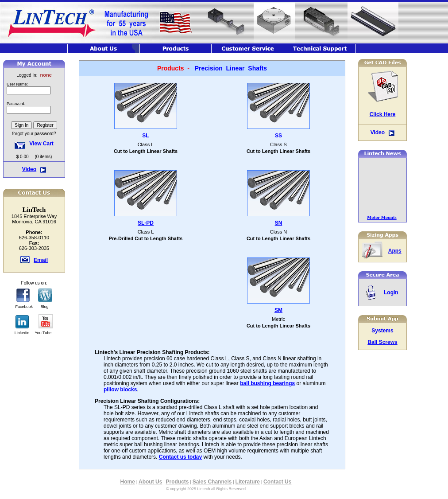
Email (41, 260)
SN (278, 223)
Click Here (383, 114)
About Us (150, 482)
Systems (382, 330)
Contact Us (277, 482)
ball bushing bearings (267, 383)
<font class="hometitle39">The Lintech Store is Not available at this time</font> (34, 110)
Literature (248, 482)
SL (145, 136)
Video (29, 169)
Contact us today (180, 457)
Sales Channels (212, 482)
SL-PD (146, 223)
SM (278, 310)
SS (278, 136)
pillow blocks (120, 389)
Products (177, 482)
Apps (395, 251)
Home (127, 482)
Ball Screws (382, 342)
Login (391, 292)
